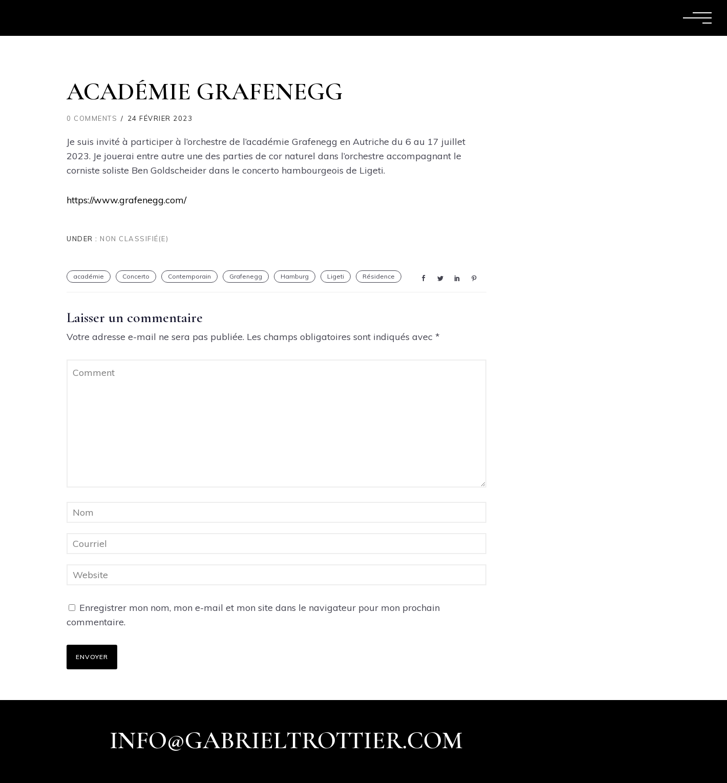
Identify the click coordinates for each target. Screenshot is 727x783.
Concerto (135, 276)
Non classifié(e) (133, 239)
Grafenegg (245, 276)
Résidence (378, 276)
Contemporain (189, 276)
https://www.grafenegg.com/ (126, 200)
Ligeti (335, 276)
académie (88, 276)
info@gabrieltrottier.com (286, 740)
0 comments (92, 118)
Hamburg (295, 276)
